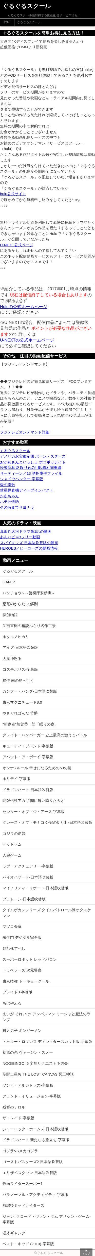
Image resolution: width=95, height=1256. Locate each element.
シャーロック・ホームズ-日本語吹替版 (35, 1129)
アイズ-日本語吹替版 (20, 647)
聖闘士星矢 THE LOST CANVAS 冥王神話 (38, 1074)
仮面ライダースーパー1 (23, 1183)
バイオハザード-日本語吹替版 (28, 877)
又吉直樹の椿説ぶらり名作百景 (29, 625)
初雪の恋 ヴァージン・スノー (28, 1052)
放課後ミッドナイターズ (23, 1205)
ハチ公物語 (9, 501)
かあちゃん (9, 496)
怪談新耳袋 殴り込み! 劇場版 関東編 (30, 467)
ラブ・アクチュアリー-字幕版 (28, 866)
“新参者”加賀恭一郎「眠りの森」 (30, 724)
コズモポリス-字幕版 (20, 669)
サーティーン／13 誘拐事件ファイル (31, 473)
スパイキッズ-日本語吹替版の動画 (29, 543)
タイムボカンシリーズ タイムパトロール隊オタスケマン (47, 913)
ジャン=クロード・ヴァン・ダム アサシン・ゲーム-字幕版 (47, 1219)
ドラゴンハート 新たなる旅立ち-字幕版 (36, 1140)
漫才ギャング (14, 1233)
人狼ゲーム (12, 855)
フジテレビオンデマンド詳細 (24, 432)
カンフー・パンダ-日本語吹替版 (30, 691)
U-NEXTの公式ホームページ (27, 340)
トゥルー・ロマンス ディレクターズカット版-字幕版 (47, 1041)
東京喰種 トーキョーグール (26, 981)
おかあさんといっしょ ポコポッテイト (33, 462)
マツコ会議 (12, 926)
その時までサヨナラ (17, 507)
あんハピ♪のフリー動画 (20, 537)
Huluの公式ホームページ (23, 306)
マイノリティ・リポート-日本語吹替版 (35, 888)
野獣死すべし (14, 948)
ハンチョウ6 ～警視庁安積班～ (29, 593)
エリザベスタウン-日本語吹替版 (30, 1173)
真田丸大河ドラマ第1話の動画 (25, 531)
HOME (7, 22)
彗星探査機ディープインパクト (26, 490)
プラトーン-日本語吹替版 (24, 899)
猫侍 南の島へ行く (18, 680)
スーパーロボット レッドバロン (30, 959)
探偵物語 (10, 615)
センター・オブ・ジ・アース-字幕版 (34, 811)
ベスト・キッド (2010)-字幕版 (28, 1244)
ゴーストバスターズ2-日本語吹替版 (33, 1162)
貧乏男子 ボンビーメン (22, 1030)
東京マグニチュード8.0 (22, 702)
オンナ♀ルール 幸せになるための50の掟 (37, 768)
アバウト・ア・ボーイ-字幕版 (28, 757)
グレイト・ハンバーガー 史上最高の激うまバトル (45, 735)
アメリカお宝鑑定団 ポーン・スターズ (33, 456)
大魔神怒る (12, 658)
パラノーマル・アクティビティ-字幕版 (35, 1194)
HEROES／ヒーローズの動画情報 (29, 548)
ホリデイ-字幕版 (16, 779)
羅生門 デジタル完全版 (22, 937)
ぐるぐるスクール (29, 22)
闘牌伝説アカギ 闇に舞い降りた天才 (33, 800)
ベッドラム (12, 844)
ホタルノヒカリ (16, 637)
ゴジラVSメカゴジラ (20, 1151)
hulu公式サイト (13, 194)
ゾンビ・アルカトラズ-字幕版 (28, 1085)
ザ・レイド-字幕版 (18, 1118)
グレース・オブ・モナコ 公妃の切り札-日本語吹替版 (47, 822)
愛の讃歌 (7, 484)
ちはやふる (12, 1003)
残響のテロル (14, 1107)
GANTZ (9, 582)
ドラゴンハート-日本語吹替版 (28, 790)
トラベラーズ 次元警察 (22, 970)
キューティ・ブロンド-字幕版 (28, 746)
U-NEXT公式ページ (16, 245)
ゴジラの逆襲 (14, 833)
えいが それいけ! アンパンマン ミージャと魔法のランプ (46, 1017)
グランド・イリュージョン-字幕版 (32, 1096)
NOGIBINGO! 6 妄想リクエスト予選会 (35, 1063)
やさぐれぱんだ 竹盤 (20, 713)
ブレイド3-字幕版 (17, 992)
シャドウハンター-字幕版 (21, 479)
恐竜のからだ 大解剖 (20, 604)
